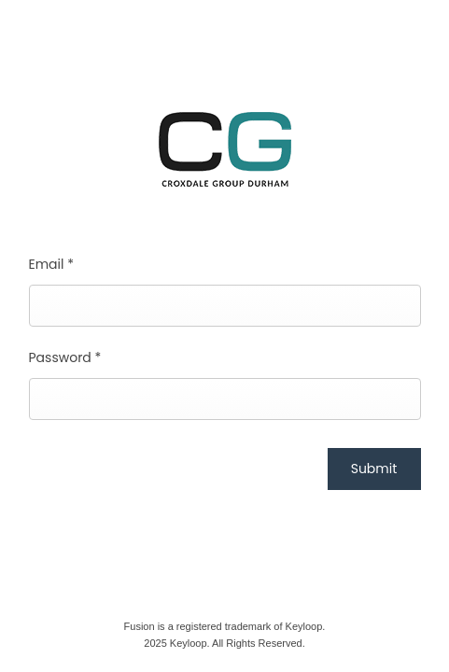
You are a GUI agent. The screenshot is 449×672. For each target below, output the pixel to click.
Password (65, 357)
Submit (374, 468)
